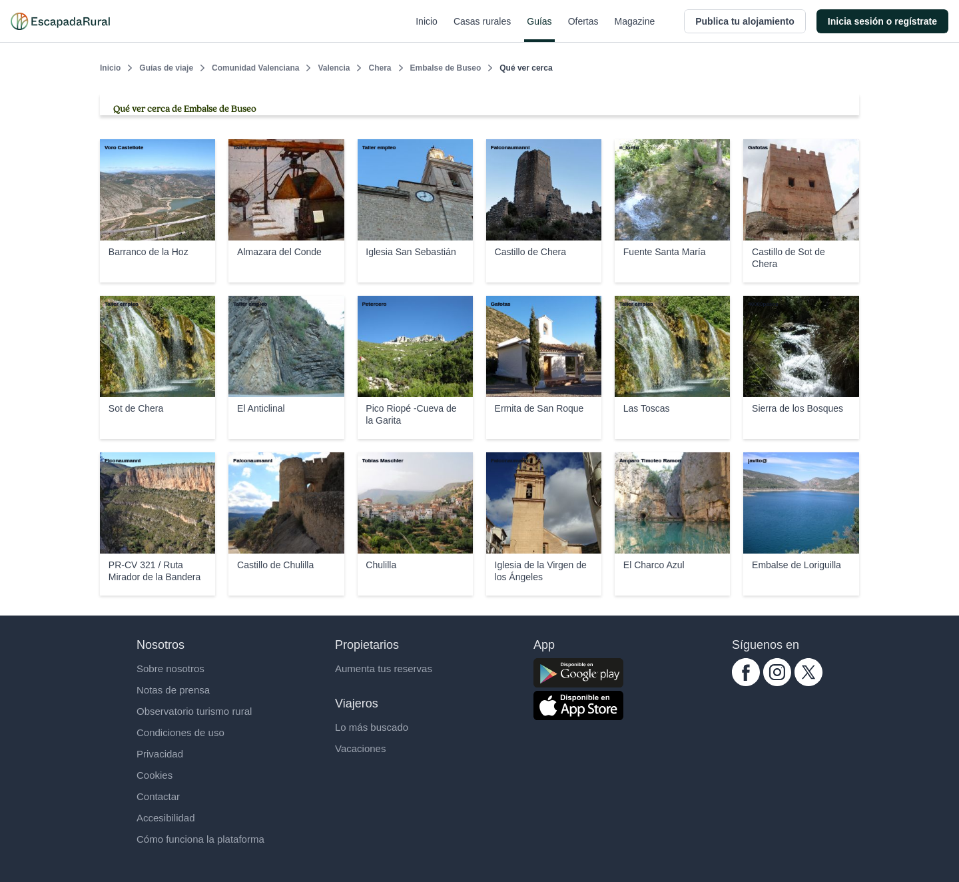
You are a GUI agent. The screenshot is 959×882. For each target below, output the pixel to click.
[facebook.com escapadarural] (746, 682)
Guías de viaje (166, 68)
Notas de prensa (173, 689)
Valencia (334, 68)
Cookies (154, 775)
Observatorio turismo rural (194, 711)
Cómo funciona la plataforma (200, 839)
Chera (379, 68)
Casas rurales (482, 29)
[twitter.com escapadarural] (808, 682)
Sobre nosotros (170, 668)
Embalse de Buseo (445, 68)
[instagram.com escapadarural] (777, 682)
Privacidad (160, 753)
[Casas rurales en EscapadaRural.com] (60, 21)
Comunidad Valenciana (255, 68)
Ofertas (583, 29)
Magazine (635, 29)
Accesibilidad (166, 817)
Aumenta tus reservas (383, 668)
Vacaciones (360, 748)
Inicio (426, 29)
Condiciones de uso (180, 732)
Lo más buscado (371, 727)
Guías (539, 29)
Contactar (158, 796)
